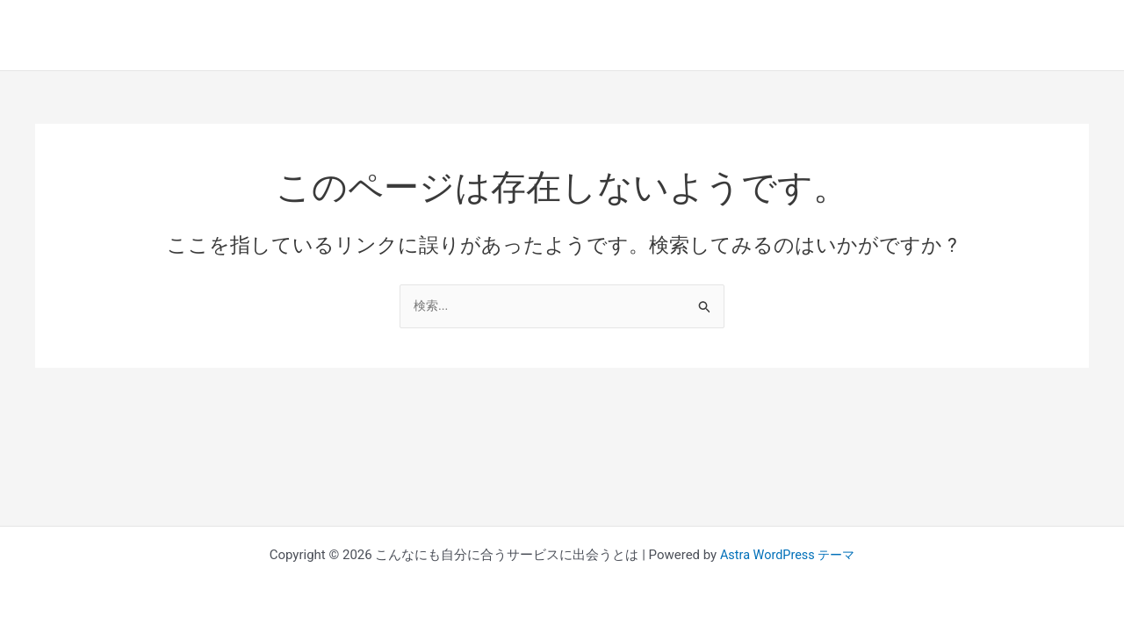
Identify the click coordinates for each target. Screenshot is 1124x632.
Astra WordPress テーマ (787, 555)
